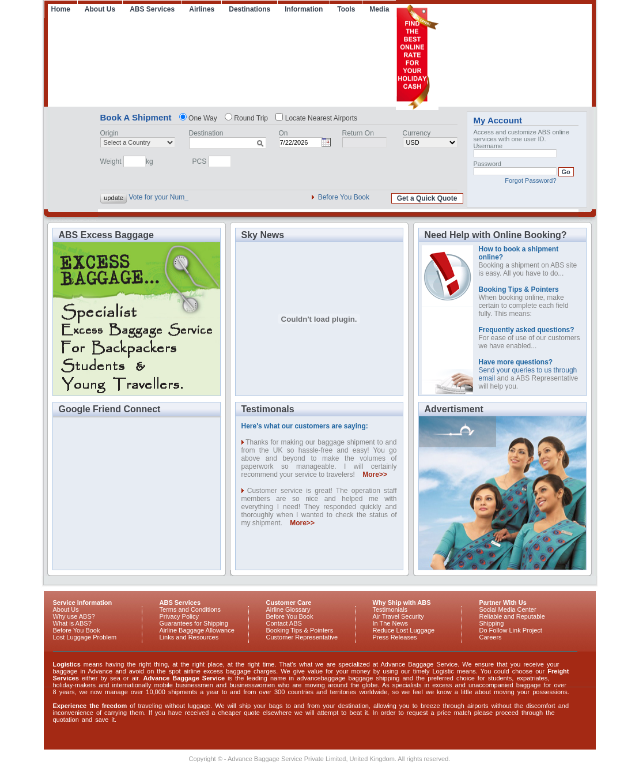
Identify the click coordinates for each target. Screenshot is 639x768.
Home (60, 9)
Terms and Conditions (190, 609)
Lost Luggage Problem (85, 637)
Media (379, 9)
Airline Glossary (288, 609)
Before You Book (343, 197)
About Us (100, 9)
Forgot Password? (530, 180)
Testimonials (390, 609)
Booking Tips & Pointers (300, 630)
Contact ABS (284, 623)
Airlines (201, 9)
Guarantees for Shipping (194, 623)
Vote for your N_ (154, 197)
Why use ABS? (74, 616)
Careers (490, 637)
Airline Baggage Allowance (197, 630)
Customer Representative (302, 637)
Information (304, 9)
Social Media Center (507, 609)
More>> (374, 474)
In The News (391, 623)
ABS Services (152, 9)
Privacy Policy (179, 616)
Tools (346, 9)
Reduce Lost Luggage (404, 630)
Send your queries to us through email (528, 370)
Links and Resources (189, 637)
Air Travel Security (398, 616)
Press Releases (395, 637)
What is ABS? (72, 623)
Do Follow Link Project (510, 630)
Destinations (249, 9)
